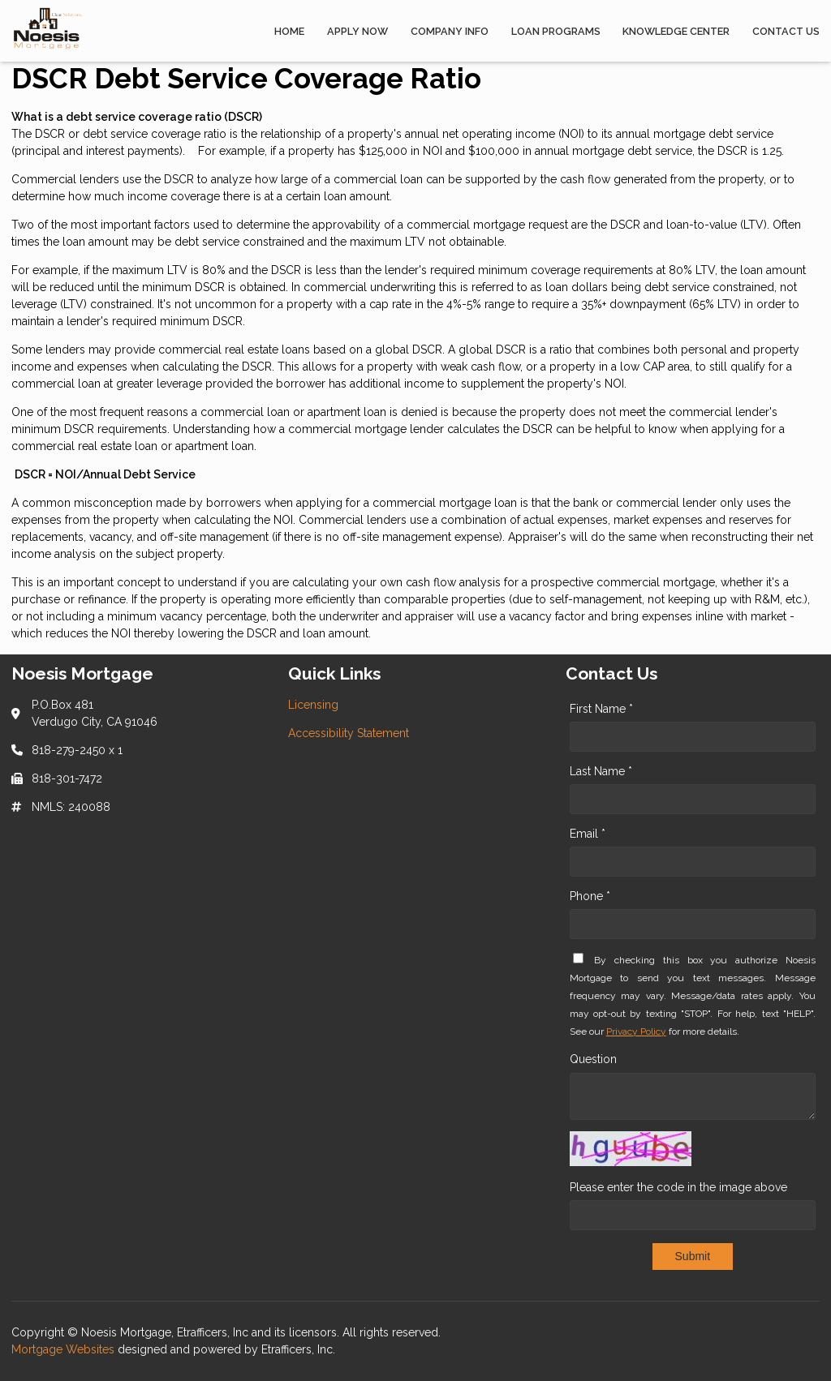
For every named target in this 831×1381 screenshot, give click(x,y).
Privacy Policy (636, 1031)
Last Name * (601, 771)
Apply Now (357, 31)
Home (289, 31)
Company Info (450, 31)
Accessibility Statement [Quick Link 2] (348, 733)
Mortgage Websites (64, 1349)
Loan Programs (556, 31)
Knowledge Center (676, 31)
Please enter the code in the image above (678, 1187)
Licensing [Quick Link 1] (313, 704)
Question (593, 1059)
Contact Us (786, 31)
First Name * (601, 708)
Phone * (590, 896)
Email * (587, 833)
